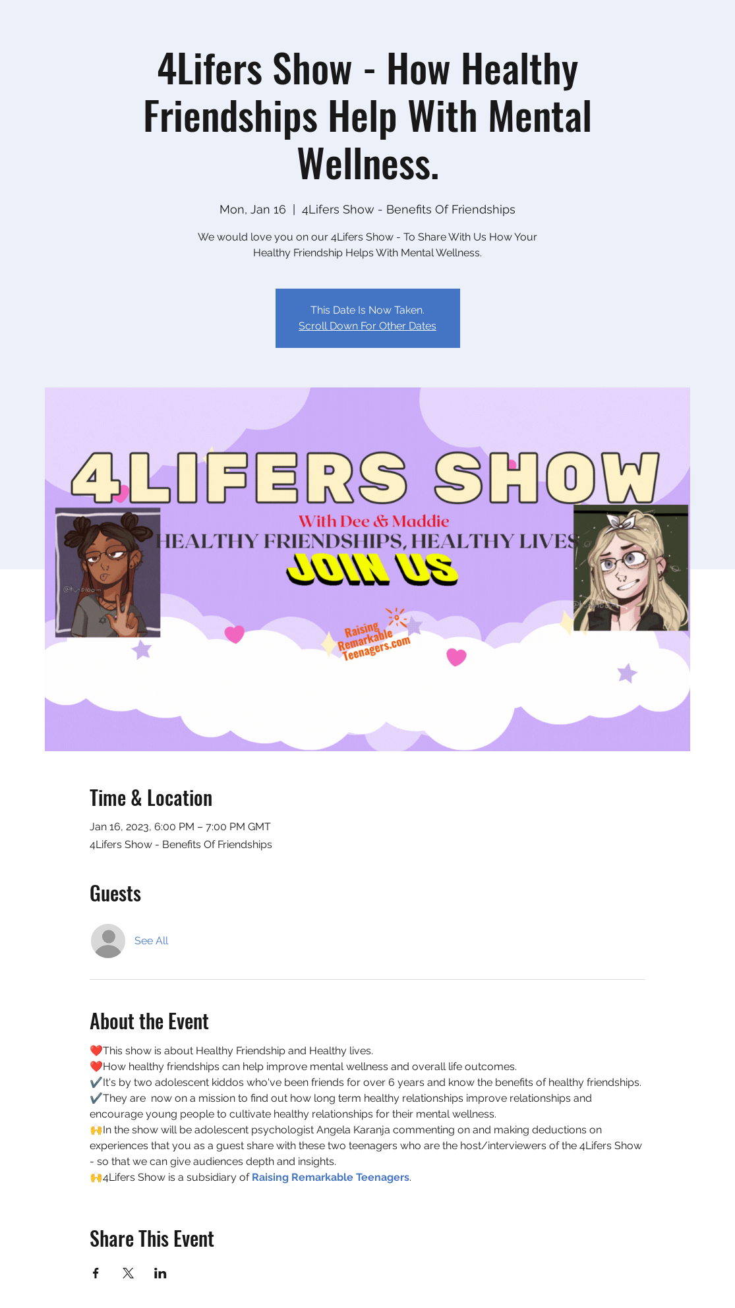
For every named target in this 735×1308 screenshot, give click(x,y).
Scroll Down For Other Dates (367, 326)
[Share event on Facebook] (96, 1273)
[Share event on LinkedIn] (160, 1273)
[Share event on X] (128, 1273)
